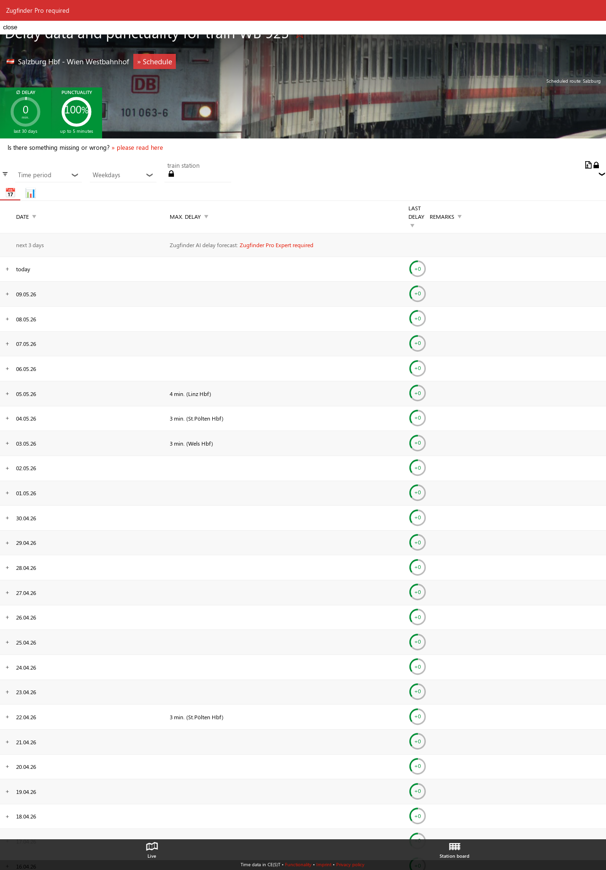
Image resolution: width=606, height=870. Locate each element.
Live (151, 847)
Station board (454, 847)
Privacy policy (350, 864)
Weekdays (123, 175)
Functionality (298, 864)
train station (183, 165)
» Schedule (154, 61)
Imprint (323, 864)
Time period (48, 175)
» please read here (137, 147)
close (10, 27)
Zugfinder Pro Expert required (276, 245)
